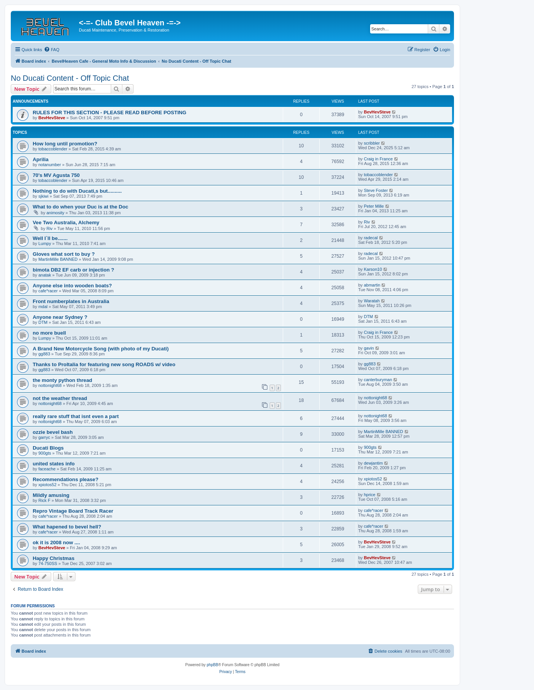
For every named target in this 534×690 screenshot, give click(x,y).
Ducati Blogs (48, 448)
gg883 (44, 354)
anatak (44, 275)
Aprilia (40, 159)
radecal (371, 237)
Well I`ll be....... (50, 238)
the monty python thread (62, 380)
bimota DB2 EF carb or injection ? (73, 270)
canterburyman (378, 379)
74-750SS (47, 563)
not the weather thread (60, 398)
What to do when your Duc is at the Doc (80, 207)
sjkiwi (43, 196)
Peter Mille (374, 206)
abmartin (372, 285)
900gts (44, 453)
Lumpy (44, 243)
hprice (369, 494)
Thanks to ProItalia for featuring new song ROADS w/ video (104, 364)
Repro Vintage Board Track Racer (73, 511)
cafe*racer (48, 290)
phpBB (212, 665)
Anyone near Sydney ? (60, 317)
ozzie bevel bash (53, 432)
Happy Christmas (53, 558)
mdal (43, 306)
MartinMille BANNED (58, 259)
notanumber (49, 164)
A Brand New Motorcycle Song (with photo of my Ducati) (101, 349)
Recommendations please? (65, 479)
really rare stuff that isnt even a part (76, 416)
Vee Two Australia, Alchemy (66, 222)
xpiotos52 (47, 484)
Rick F (44, 500)
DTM (43, 322)
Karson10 (373, 269)
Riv (50, 228)
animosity (55, 212)
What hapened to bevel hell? (67, 527)
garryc (44, 437)
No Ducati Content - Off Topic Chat (70, 78)
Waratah (372, 300)
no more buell (49, 333)
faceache (47, 469)
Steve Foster (376, 190)
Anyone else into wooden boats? (72, 285)
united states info (54, 464)
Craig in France (378, 159)
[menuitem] (51, 49)
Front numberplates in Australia (71, 301)
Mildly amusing (51, 495)
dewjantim (373, 463)
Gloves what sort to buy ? (64, 254)
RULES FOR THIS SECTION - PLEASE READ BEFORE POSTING (109, 112)
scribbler (372, 143)
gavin (369, 348)
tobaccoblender (52, 149)
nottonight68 (50, 385)
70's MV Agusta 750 (56, 175)
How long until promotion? (65, 144)
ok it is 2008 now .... (56, 542)
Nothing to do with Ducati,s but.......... (77, 191)
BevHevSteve (51, 117)
